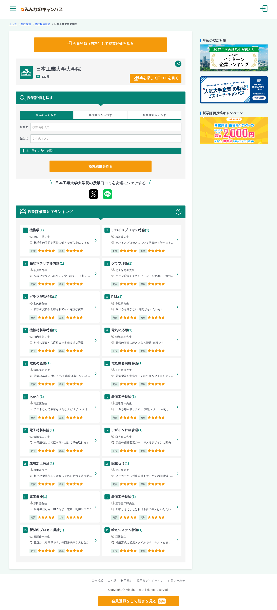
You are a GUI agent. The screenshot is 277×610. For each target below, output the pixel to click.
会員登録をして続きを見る (138, 601)
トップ (13, 24)
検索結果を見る (100, 166)
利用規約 (127, 580)
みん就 (112, 580)
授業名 (46, 115)
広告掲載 (97, 580)
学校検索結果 (42, 24)
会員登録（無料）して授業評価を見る (103, 45)
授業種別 (155, 115)
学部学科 (101, 115)
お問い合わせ (176, 580)
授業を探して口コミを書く (153, 78)
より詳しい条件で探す (40, 150)
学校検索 (26, 24)
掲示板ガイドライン (150, 580)
